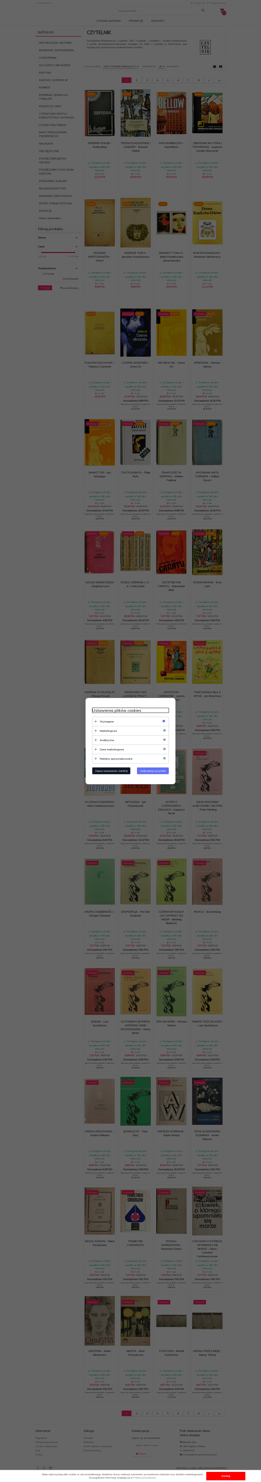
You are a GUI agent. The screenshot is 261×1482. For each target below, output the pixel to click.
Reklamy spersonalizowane (116, 758)
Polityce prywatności (144, 1477)
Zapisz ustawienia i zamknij (111, 770)
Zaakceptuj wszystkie (153, 770)
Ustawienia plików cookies (116, 710)
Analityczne (107, 740)
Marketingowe (108, 730)
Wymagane (107, 721)
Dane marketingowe (112, 749)
